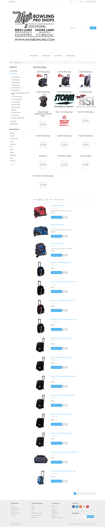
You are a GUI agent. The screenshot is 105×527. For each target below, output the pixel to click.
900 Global (13, 155)
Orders (53, 508)
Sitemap (13, 506)
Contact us (13, 515)
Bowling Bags (46, 55)
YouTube (84, 506)
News (32, 508)
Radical (12, 152)
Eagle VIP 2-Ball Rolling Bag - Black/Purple (63, 376)
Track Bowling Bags (15, 102)
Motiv (11, 149)
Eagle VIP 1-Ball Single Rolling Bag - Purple (64, 319)
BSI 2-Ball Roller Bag (57, 205)
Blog (32, 510)
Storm (11, 158)
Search (33, 506)
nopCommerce (18, 524)
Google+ (87, 506)
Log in (76, 1)
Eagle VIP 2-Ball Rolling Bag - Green (61, 414)
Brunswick (13, 144)
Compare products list (36, 515)
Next (91, 493)
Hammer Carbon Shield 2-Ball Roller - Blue (63, 471)
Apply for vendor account (57, 517)
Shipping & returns (15, 508)
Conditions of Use (15, 513)
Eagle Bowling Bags (15, 104)
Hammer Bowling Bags (16, 99)
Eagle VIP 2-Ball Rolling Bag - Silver (61, 433)
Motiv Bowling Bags (15, 107)
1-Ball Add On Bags (15, 112)
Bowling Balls (34, 55)
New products (34, 517)
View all (12, 164)
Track (11, 141)
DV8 (11, 147)
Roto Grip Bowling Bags (16, 96)
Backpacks (13, 109)
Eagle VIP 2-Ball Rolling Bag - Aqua (61, 338)
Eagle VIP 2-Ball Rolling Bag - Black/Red (63, 395)
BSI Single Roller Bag (57, 243)
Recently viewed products (37, 513)
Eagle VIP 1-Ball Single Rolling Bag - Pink (63, 300)
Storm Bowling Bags (15, 87)
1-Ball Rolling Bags (15, 77)
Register (71, 1)
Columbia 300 (13, 138)
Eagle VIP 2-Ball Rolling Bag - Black (61, 357)
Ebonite (12, 133)
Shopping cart (55, 513)
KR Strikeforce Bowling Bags (17, 117)
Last (94, 493)
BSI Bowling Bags (15, 90)
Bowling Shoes (70, 55)
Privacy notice (14, 510)
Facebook (73, 506)
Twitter (77, 506)
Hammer (12, 136)
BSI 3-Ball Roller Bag (57, 224)
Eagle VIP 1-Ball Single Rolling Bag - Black (63, 281)
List (95, 199)
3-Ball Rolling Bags (15, 82)
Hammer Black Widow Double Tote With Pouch (64, 452)
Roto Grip (12, 160)
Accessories (58, 55)
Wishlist (53, 515)
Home (11, 62)
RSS (80, 506)
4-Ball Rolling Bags (15, 85)
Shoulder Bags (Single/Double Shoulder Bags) (20, 93)
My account (54, 506)
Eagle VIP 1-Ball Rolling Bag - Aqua (61, 262)
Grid (92, 199)
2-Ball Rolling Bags (15, 79)
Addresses (54, 510)
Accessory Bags (15, 115)
